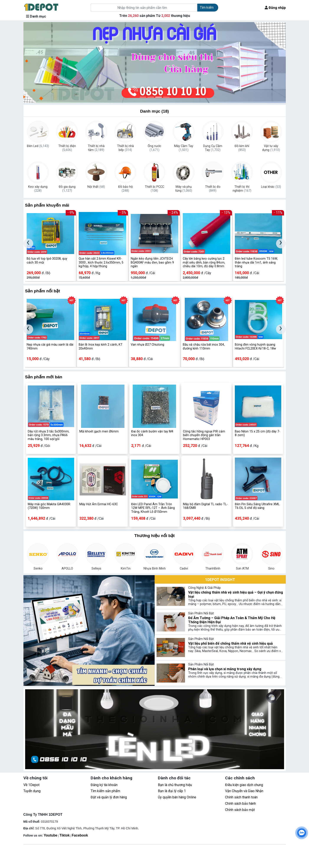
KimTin (125, 568)
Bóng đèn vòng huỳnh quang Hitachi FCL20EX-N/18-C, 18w (255, 346)
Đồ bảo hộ (125, 189)
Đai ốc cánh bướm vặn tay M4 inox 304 (152, 433)
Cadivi (184, 568)
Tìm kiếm (207, 7)
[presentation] (28, 243)
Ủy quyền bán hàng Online (177, 797)
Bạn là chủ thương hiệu (175, 785)
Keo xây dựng (37, 189)
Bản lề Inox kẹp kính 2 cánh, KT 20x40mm (101, 346)
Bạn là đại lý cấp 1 (172, 791)
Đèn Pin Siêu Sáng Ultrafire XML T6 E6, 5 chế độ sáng (257, 506)
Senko (38, 568)
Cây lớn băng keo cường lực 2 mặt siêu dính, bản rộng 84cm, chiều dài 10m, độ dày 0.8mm (204, 262)
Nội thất (96, 187)
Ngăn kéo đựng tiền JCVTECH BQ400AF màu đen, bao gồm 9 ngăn (152, 262)
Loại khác (271, 187)
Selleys (96, 568)
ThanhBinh (213, 568)
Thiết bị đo (213, 189)
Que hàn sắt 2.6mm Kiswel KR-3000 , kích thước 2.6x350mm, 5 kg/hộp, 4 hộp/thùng (101, 262)
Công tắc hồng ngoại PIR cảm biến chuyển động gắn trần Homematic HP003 (204, 435)
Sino (271, 568)
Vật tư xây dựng (271, 148)
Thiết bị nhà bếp (125, 148)
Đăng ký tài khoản (104, 785)
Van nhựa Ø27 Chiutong (147, 344)
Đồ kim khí (242, 148)
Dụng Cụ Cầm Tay (212, 148)
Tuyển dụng (32, 791)
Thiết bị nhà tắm (96, 148)
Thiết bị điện (67, 148)
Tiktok (64, 835)
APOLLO (67, 568)
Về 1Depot (31, 785)
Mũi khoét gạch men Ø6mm (99, 431)
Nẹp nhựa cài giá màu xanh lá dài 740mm (50, 346)
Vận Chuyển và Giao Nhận (244, 791)
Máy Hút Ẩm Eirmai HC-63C (98, 504)
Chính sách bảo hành (240, 803)
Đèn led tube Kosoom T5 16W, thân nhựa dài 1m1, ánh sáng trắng (256, 262)
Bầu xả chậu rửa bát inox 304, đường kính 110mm (204, 346)
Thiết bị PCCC (154, 189)
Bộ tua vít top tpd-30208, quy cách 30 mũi (47, 260)
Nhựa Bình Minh (155, 568)
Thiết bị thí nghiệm (242, 189)
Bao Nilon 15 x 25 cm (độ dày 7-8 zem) (257, 433)
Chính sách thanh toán (241, 797)
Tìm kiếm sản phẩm (105, 791)
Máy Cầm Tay (183, 148)
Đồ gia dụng (67, 189)
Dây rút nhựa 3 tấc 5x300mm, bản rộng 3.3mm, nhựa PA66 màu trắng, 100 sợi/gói (48, 435)
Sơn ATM (242, 568)
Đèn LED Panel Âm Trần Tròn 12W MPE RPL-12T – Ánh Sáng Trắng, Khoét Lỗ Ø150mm (153, 508)
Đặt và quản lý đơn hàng (109, 797)
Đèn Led (38, 146)
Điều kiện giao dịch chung (244, 785)
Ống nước (154, 148)
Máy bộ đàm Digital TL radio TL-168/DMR (205, 506)
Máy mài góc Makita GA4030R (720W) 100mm (49, 506)
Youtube (50, 835)
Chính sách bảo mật (240, 810)
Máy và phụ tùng (183, 189)
